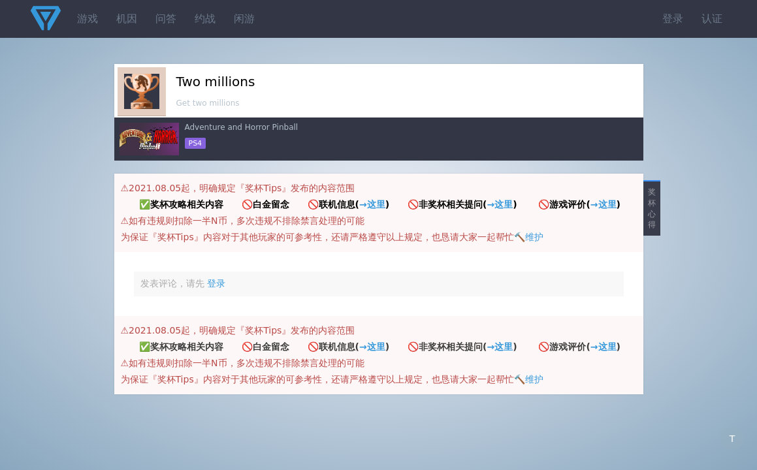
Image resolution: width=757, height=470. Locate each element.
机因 (126, 18)
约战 (205, 18)
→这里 (372, 204)
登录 (672, 18)
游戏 (87, 18)
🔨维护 (528, 237)
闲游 (244, 18)
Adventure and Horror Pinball (241, 127)
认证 (711, 18)
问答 (165, 18)
